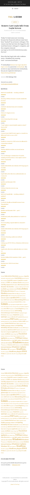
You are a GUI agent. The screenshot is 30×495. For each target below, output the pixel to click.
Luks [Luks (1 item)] (2, 307)
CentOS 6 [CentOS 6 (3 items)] (20, 280)
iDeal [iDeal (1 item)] (24, 296)
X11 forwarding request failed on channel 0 (13, 223)
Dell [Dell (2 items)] (2, 285)
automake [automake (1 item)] (3, 278)
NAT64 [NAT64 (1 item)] (2, 311)
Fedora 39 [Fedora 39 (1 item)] (18, 291)
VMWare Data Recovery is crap (9, 188)
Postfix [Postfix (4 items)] (16, 320)
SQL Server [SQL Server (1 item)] (25, 331)
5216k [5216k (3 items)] (6, 276)
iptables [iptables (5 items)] (13, 298)
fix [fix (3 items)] (13, 294)
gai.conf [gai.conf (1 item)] (20, 294)
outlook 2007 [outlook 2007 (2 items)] (14, 318)
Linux (15, 22)
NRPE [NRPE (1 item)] (18, 313)
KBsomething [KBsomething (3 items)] (19, 300)
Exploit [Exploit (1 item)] (8, 289)
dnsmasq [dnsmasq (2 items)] (22, 285)
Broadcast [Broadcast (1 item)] (26, 278)
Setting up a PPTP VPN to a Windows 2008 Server (14, 243)
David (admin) (22, 30)
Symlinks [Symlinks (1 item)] (3, 335)
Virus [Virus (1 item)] (14, 340)
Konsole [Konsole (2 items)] (16, 302)
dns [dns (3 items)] (19, 285)
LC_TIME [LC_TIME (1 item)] (23, 302)
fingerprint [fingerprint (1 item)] (22, 291)
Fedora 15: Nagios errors (8, 113)
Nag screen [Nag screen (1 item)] (25, 309)
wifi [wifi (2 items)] (7, 344)
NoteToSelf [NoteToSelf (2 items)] (14, 314)
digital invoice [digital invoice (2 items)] (10, 285)
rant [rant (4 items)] (23, 322)
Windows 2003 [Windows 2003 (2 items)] (11, 346)
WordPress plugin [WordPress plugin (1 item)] (5, 353)
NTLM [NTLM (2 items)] (2, 316)
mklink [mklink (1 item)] (22, 307)
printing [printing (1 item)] (2, 322)
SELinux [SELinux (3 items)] (10, 329)
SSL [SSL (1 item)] (21, 333)
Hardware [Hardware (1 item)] (15, 296)
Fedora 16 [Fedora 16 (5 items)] (6, 292)
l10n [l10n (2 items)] (20, 302)
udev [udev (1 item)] (21, 337)
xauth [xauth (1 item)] (8, 355)
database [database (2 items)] (15, 283)
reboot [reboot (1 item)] (27, 322)
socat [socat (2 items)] (18, 331)
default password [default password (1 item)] (25, 283)
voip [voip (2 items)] (13, 342)
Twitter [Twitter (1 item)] (14, 337)
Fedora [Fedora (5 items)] (19, 289)
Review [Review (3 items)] (11, 325)
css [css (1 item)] (5, 283)
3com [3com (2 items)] (2, 276)
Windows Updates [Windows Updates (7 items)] (19, 349)
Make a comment (15, 32)
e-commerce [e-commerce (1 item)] (16, 287)
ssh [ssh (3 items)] (16, 333)
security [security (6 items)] (4, 329)
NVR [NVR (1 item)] (5, 316)
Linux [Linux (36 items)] (4, 304)
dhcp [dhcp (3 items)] (4, 285)
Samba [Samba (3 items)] (3, 327)
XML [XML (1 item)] (10, 355)
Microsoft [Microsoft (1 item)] (18, 307)
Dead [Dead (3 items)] (19, 283)
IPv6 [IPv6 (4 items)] (17, 298)
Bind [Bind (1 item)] (23, 278)
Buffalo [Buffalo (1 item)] (5, 280)
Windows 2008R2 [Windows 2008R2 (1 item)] (19, 346)
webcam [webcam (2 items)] (3, 344)
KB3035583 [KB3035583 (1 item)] (12, 300)
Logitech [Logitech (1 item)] (25, 305)
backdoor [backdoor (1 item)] (12, 278)
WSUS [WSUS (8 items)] (24, 353)
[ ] (15, 488)
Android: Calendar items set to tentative (12, 107)
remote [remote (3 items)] (7, 325)
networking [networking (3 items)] (18, 311)
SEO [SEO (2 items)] (24, 329)
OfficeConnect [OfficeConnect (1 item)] (10, 316)
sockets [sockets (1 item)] (21, 331)
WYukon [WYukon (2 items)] (3, 355)
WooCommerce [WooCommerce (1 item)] (13, 351)
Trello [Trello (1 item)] (11, 337)
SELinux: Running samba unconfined (11, 237)
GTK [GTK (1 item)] (12, 296)
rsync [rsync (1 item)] (25, 324)
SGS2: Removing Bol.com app (9, 119)
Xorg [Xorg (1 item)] (17, 355)
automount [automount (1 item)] (7, 278)
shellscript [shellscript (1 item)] (5, 331)
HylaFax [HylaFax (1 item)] (21, 296)
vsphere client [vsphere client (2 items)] (21, 342)
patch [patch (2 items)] (6, 320)
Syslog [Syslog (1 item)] (11, 335)
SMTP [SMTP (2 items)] (14, 331)
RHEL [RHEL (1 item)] (15, 324)
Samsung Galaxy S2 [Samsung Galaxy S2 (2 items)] (10, 327)
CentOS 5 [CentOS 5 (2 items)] (15, 280)
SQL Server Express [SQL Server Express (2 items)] (6, 333)
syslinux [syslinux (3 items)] (7, 335)
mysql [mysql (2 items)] (17, 309)
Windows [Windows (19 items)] (17, 344)
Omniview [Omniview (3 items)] (16, 316)
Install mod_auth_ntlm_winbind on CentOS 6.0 (13, 216)
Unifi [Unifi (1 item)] (23, 337)
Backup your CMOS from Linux (9, 263)
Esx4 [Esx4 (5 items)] (4, 289)
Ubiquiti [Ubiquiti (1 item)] (18, 337)
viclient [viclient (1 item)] (10, 340)
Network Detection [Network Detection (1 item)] (10, 311)
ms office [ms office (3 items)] (7, 309)
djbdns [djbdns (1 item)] (15, 285)
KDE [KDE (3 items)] (24, 300)
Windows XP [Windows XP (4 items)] (5, 351)
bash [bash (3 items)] (16, 278)
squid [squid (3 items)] (13, 333)
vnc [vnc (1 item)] (11, 342)
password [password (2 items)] (21, 318)
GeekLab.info (20, 67)
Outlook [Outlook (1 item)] (9, 318)
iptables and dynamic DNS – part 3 (10, 210)
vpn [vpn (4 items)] (15, 342)
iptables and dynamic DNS (8, 182)
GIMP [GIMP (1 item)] (9, 296)
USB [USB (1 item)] (8, 340)
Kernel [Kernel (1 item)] (27, 300)
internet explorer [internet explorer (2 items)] (5, 298)
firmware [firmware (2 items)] (9, 294)
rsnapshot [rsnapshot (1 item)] (21, 324)
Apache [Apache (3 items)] (26, 276)
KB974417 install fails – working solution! (12, 92)
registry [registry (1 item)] (2, 324)
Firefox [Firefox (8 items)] (4, 294)
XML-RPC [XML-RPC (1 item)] (14, 355)
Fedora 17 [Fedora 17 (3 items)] (13, 292)
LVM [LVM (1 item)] (4, 307)
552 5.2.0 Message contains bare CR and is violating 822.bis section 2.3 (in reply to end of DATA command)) (13, 157)
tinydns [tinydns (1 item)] (2, 337)
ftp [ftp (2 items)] (17, 294)
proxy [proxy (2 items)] (14, 322)
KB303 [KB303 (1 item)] (2, 300)
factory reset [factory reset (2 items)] (13, 289)
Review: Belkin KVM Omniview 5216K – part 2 (13, 257)
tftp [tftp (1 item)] (17, 335)
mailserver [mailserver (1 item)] (8, 307)
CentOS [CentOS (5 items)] (9, 281)
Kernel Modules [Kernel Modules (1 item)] (4, 302)
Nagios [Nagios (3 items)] (21, 309)
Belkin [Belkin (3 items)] (20, 278)
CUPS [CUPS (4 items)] (8, 283)
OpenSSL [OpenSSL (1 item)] (21, 316)
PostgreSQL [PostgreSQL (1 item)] (21, 320)
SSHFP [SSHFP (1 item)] (19, 333)
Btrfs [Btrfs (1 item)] (2, 280)
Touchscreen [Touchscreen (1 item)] (7, 337)
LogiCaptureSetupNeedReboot (9, 84)
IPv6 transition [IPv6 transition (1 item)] (23, 298)
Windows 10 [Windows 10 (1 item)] (4, 346)
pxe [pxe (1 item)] (17, 322)
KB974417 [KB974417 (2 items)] (6, 300)
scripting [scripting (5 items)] (19, 327)
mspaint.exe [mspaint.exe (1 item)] (12, 309)
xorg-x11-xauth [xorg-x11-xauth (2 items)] (22, 355)
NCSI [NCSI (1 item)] (5, 311)
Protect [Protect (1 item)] (11, 322)
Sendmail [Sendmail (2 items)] (15, 329)
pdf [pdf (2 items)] (9, 320)
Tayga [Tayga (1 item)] (15, 335)
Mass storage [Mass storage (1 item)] (13, 307)
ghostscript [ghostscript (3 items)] (4, 296)
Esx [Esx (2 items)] (2, 289)
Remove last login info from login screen (15, 26)
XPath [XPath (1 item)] (2, 357)
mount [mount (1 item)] (2, 309)
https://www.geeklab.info (8, 73)
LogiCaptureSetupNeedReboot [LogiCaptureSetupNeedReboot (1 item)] (16, 305)
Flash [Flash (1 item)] (15, 294)
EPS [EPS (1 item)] (28, 287)
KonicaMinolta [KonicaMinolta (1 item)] (11, 302)
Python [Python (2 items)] (20, 322)
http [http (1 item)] (18, 296)
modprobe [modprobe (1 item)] (26, 307)
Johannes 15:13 (16, 468)
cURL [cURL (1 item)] (11, 283)
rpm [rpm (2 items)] (17, 325)
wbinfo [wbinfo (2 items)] (27, 342)
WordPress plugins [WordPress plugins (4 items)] (15, 353)
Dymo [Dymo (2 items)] (27, 285)
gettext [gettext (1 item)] (24, 294)
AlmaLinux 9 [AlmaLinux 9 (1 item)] (21, 276)
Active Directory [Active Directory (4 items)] (13, 276)
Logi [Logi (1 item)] (9, 305)
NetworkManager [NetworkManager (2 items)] (5, 314)
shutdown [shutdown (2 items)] (10, 331)
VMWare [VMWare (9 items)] (18, 340)
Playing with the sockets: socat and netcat (12, 149)
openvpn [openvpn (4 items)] (4, 318)
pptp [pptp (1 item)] (25, 320)
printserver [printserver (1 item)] (7, 322)
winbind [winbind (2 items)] (10, 344)
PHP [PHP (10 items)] (12, 320)
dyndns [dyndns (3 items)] (11, 287)
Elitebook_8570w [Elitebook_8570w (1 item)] (23, 287)
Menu (15, 9)
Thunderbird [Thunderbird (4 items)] (22, 335)
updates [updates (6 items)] (4, 340)
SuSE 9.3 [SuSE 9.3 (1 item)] (24, 333)
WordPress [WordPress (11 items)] (21, 351)
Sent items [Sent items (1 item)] (20, 329)
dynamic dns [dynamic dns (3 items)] (5, 287)
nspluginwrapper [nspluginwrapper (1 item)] (23, 313)
